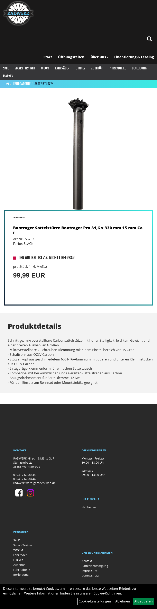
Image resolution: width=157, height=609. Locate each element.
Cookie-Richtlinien (107, 593)
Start (48, 57)
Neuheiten (89, 507)
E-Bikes (80, 68)
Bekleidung (139, 68)
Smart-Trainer (25, 68)
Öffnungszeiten (71, 57)
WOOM (45, 68)
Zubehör (96, 68)
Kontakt (87, 561)
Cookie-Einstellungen (95, 601)
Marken (8, 76)
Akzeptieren (143, 601)
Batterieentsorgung (95, 566)
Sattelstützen (44, 84)
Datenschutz (90, 576)
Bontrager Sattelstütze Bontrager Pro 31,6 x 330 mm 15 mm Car (77, 230)
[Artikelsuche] (149, 39)
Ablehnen (122, 601)
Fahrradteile (117, 68)
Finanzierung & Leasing (134, 57)
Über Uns (99, 57)
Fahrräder (62, 68)
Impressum (89, 571)
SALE (6, 68)
